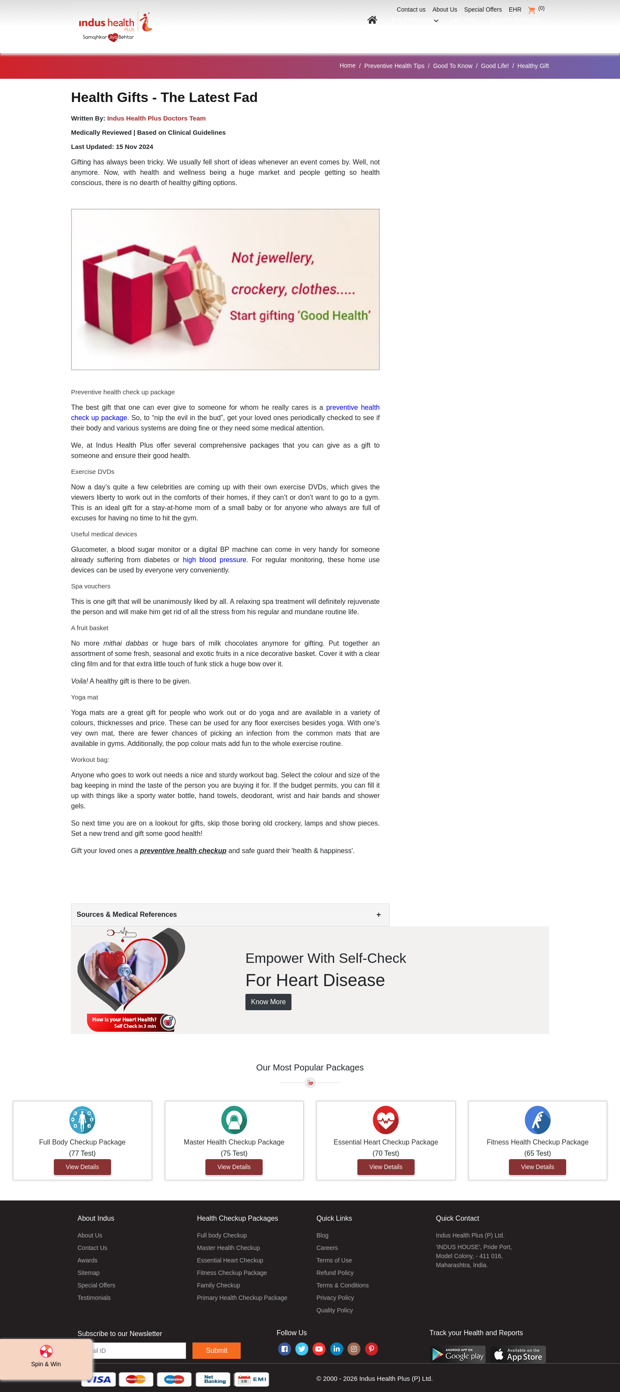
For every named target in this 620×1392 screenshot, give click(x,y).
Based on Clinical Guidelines (181, 129)
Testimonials (94, 1295)
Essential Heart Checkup (230, 1257)
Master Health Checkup (228, 1245)
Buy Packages (407, 29)
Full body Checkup (222, 1232)
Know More (268, 999)
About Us (445, 9)
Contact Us (92, 1245)
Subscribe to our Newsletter (120, 1331)
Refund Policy (334, 1270)
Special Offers (483, 9)
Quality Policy (334, 1307)
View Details (82, 1164)
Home (348, 62)
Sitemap (88, 1270)
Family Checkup (218, 1282)
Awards (87, 1257)
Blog (322, 1232)
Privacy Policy (335, 1295)
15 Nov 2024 (134, 143)
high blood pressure (214, 557)
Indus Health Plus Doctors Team (156, 115)
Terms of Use (334, 1257)
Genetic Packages (514, 29)
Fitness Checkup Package (232, 1270)
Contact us (411, 9)
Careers (327, 1245)
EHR (515, 9)
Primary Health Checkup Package (242, 1295)
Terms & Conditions (342, 1282)
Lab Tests (458, 29)
